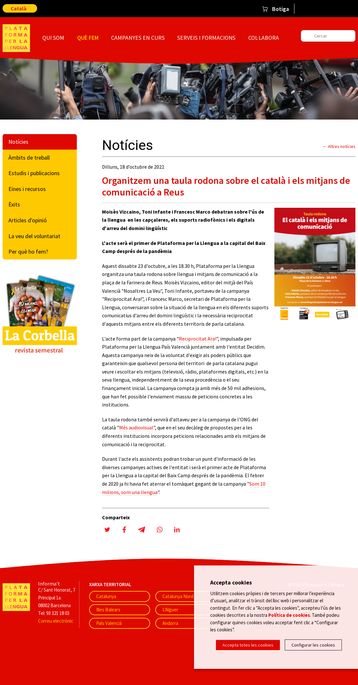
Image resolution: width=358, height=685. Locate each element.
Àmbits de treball (29, 157)
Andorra (170, 623)
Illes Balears (108, 609)
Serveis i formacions (206, 37)
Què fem (87, 37)
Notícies (18, 141)
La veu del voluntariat (34, 236)
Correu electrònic (55, 621)
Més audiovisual (136, 427)
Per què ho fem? (28, 251)
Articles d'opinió (27, 220)
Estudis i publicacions (34, 173)
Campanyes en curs (138, 37)
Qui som (53, 37)
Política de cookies (289, 615)
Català (18, 8)
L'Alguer (170, 609)
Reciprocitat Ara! (197, 338)
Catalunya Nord (177, 596)
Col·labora (263, 37)
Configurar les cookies (313, 645)
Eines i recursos (27, 189)
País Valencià (109, 623)
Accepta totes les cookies (247, 645)
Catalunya (106, 596)
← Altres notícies (338, 146)
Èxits (14, 204)
